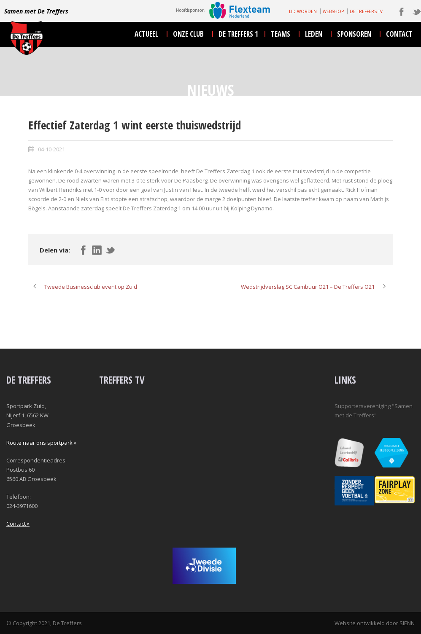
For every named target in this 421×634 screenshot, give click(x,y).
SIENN (407, 623)
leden (313, 34)
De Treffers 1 (238, 34)
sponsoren (354, 34)
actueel (146, 34)
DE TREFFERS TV (366, 11)
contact (399, 34)
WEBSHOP (333, 11)
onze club (188, 34)
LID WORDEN (303, 11)
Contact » (18, 523)
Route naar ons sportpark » (41, 442)
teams (280, 34)
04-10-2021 (51, 149)
